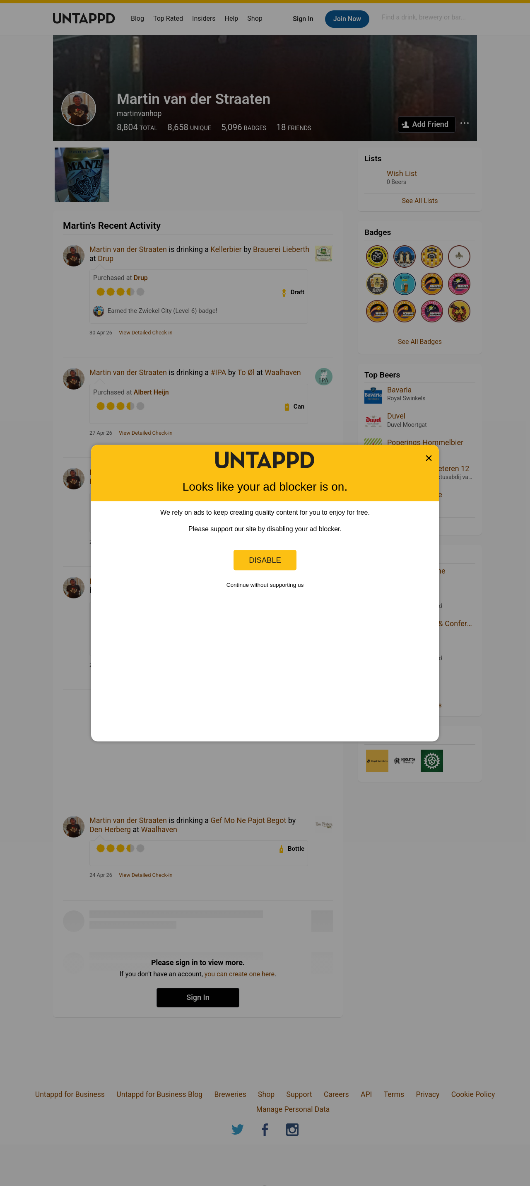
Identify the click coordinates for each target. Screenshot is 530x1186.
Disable (265, 560)
